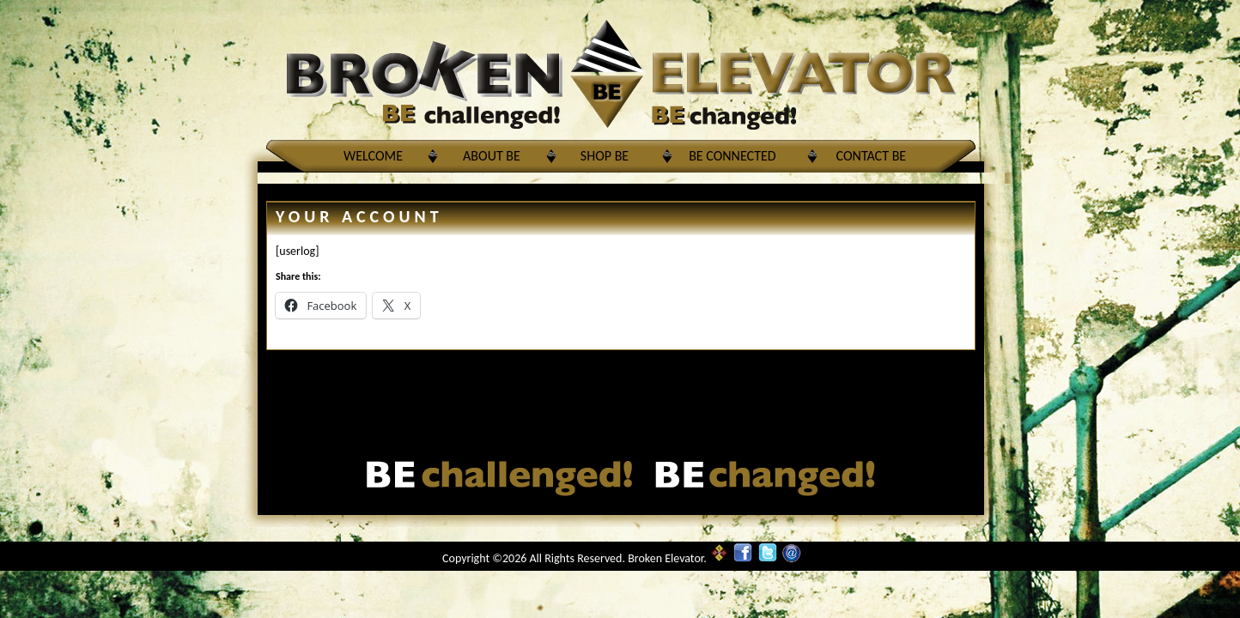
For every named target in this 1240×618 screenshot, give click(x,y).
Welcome (373, 156)
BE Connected (732, 156)
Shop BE (604, 156)
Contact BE (871, 156)
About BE (491, 156)
